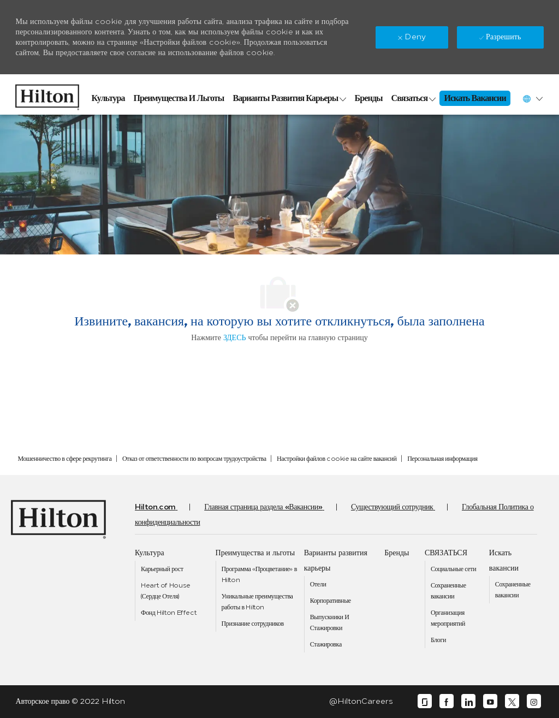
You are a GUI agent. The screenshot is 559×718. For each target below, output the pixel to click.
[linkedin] (468, 701)
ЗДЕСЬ (234, 337)
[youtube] (490, 701)
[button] (532, 98)
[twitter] (512, 701)
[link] (47, 94)
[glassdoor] (425, 701)
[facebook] (446, 701)
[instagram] (534, 701)
